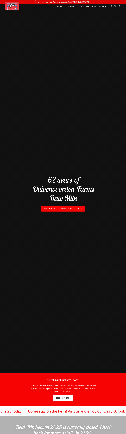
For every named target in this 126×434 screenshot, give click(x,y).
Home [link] (59, 10)
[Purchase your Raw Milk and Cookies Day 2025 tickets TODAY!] (63, 1)
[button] (102, 10)
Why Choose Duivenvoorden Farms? (63, 209)
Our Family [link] (71, 10)
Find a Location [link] (88, 10)
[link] (12, 10)
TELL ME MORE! (63, 398)
